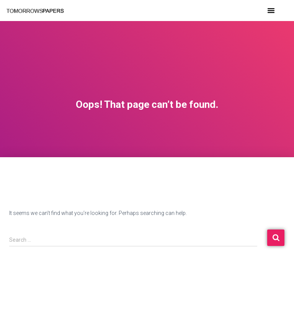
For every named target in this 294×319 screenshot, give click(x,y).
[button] (271, 10)
